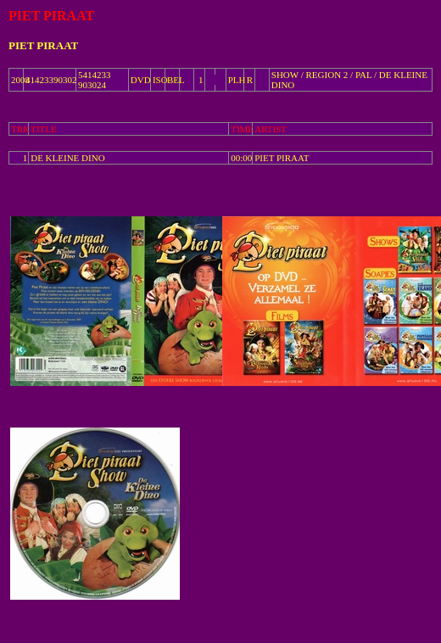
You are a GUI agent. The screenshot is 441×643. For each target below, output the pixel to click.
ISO (160, 80)
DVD (141, 80)
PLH (237, 80)
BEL (176, 80)
